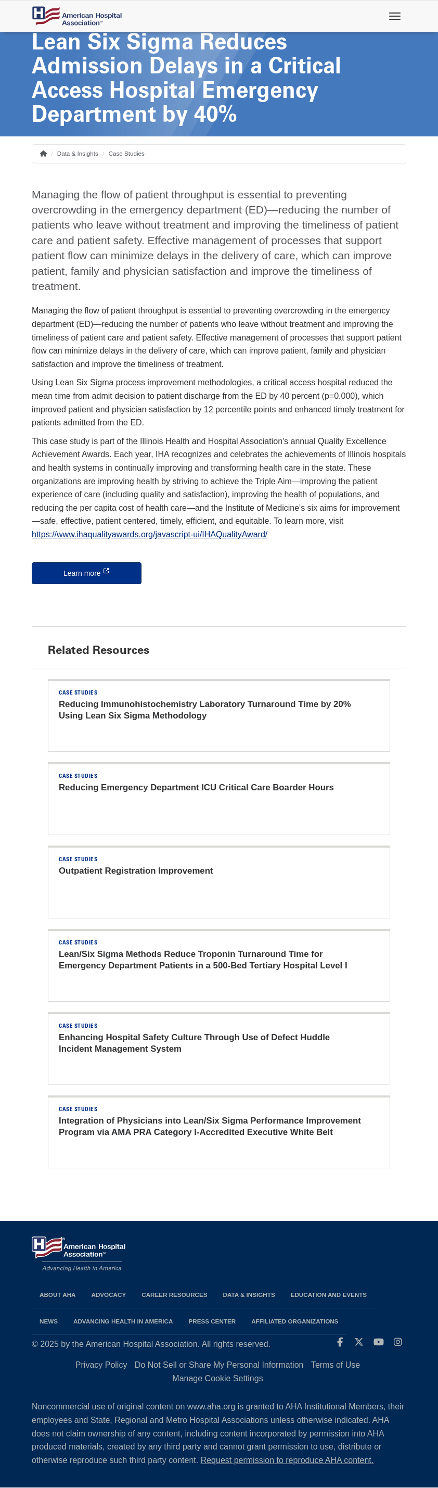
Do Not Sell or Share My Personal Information (219, 1364)
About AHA (58, 1294)
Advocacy (109, 1294)
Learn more (102, 572)
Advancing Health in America (123, 1321)
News (49, 1321)
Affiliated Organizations (294, 1321)
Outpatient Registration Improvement (136, 871)
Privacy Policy (101, 1364)
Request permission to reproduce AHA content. (287, 1460)
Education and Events (329, 1294)
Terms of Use (335, 1364)
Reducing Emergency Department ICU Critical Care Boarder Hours (196, 787)
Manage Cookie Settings (217, 1378)
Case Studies (127, 153)
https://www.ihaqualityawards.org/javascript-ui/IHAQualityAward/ (149, 534)
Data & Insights (77, 153)
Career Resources (174, 1294)
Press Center (212, 1321)
